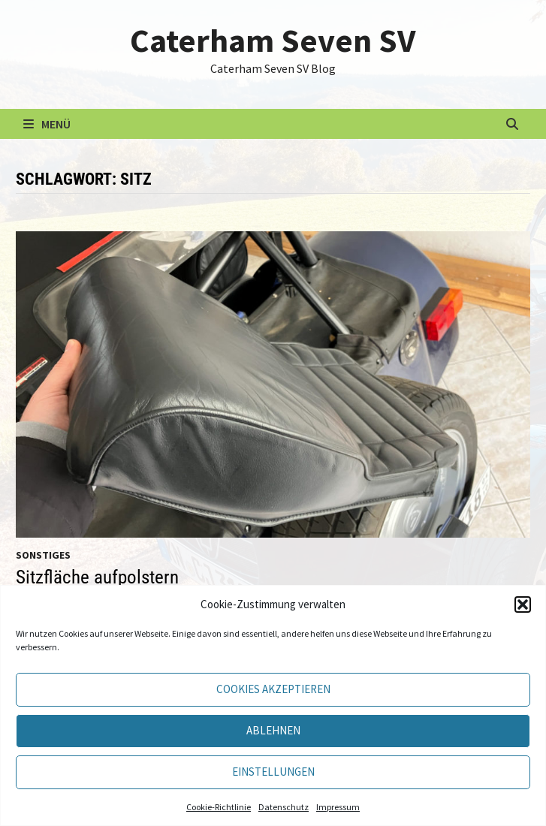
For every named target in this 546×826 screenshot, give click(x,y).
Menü (47, 123)
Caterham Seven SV (272, 40)
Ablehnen (273, 730)
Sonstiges (43, 555)
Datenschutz (283, 806)
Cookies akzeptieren (273, 689)
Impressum (338, 806)
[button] (522, 604)
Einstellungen (273, 771)
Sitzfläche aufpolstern (97, 577)
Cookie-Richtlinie (218, 806)
